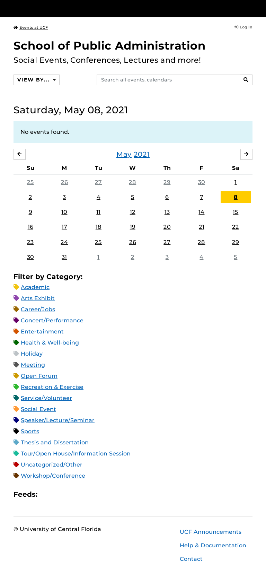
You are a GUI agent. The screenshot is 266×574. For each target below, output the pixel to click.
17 (64, 227)
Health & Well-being (50, 342)
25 (30, 182)
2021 (142, 154)
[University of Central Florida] (59, 8)
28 (132, 182)
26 (64, 182)
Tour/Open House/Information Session (76, 453)
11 (98, 212)
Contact (191, 559)
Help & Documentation (213, 545)
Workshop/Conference (53, 475)
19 (132, 227)
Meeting (33, 365)
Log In (243, 27)
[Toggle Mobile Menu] (251, 8)
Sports (30, 431)
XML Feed (82, 494)
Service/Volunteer (46, 398)
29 (166, 182)
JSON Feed (93, 494)
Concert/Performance (52, 320)
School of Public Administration (110, 45)
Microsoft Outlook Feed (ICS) (58, 494)
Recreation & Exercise (52, 387)
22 (235, 227)
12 (132, 212)
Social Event (38, 409)
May (124, 154)
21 (201, 227)
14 (201, 212)
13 (167, 212)
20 (167, 227)
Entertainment (42, 331)
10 (64, 212)
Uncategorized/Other (51, 464)
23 (30, 242)
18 (98, 227)
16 (30, 227)
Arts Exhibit (38, 298)
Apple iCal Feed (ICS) (46, 494)
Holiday (32, 353)
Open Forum (39, 376)
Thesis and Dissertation (55, 442)
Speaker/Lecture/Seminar (58, 420)
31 (64, 257)
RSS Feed (70, 494)
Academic (35, 287)
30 (201, 182)
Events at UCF (31, 27)
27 (98, 182)
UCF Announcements (210, 532)
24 (64, 242)
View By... (34, 80)
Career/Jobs (38, 309)
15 (235, 212)
